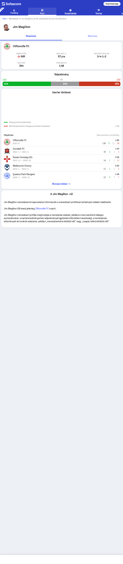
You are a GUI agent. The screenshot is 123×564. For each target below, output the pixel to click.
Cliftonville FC (42, 208)
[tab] (31, 36)
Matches (92, 36)
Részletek (31, 36)
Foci (4, 19)
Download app (112, 4)
